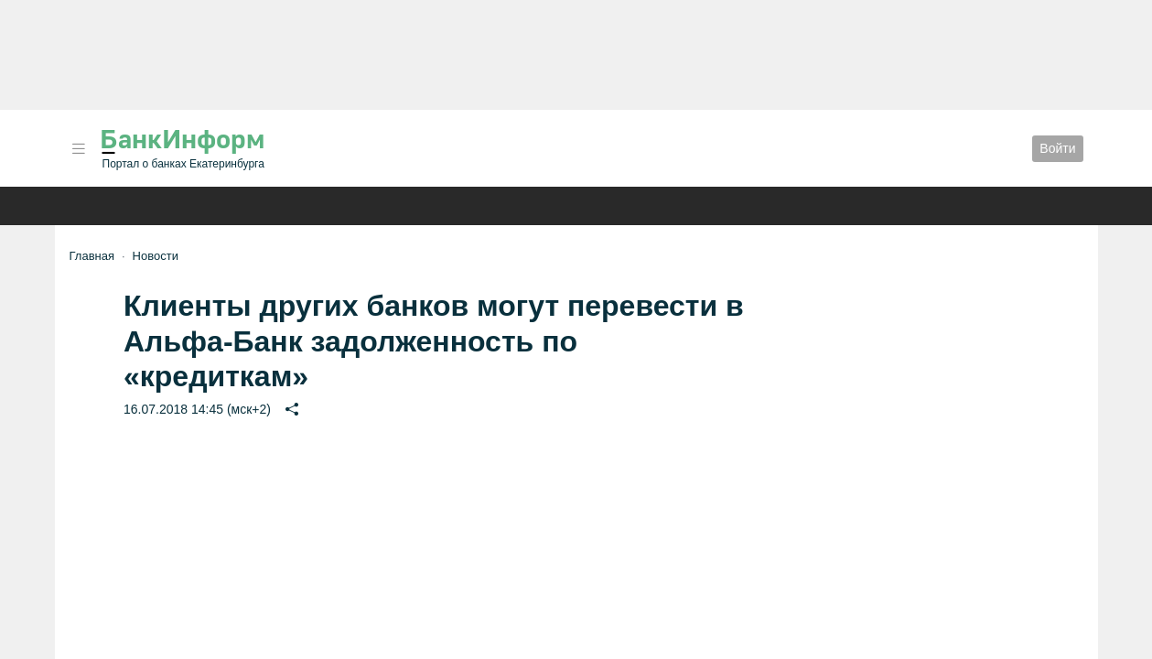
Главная (92, 256)
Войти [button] (1057, 148)
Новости (155, 256)
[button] (79, 148)
